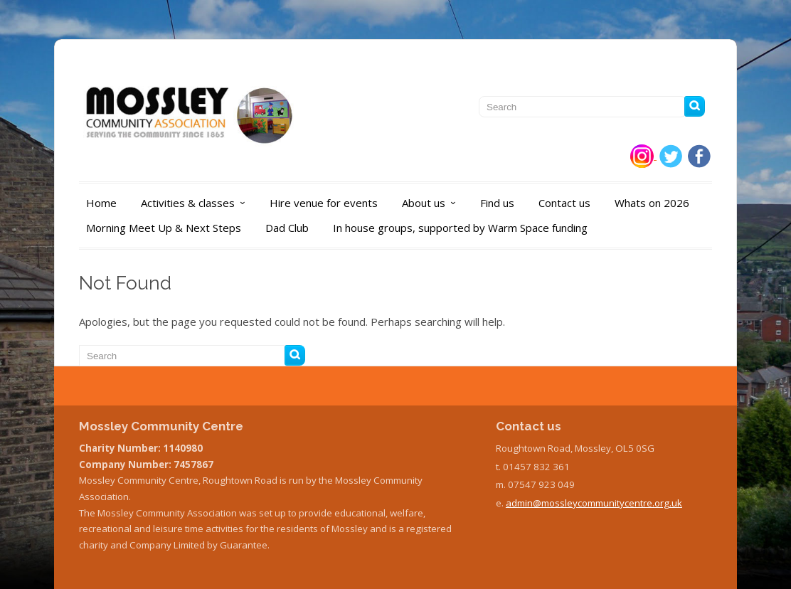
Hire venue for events (324, 203)
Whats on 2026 (652, 203)
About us (432, 203)
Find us (497, 203)
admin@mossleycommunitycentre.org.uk (594, 503)
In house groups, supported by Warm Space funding (460, 228)
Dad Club (287, 228)
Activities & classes (197, 203)
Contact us (564, 203)
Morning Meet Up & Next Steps (163, 228)
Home (101, 203)
